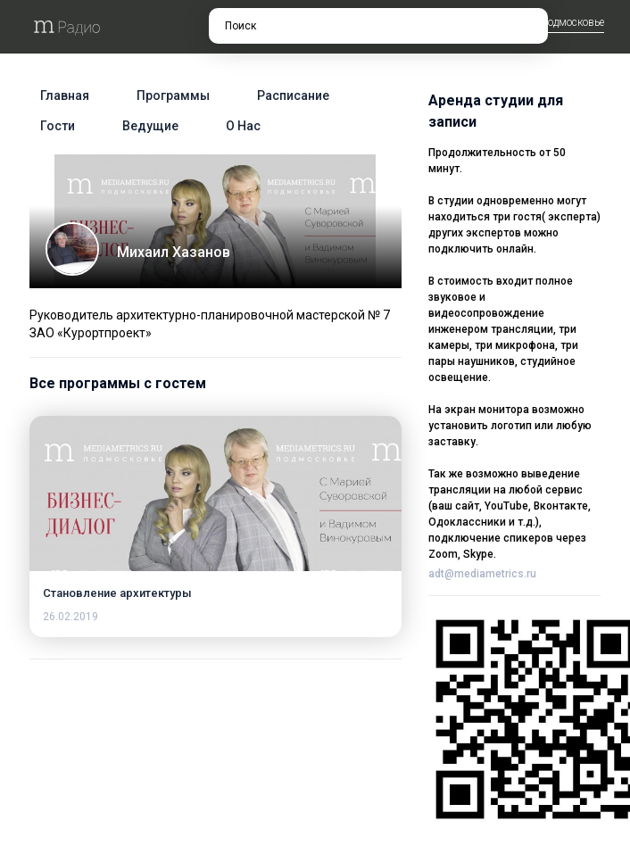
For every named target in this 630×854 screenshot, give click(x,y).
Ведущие (150, 126)
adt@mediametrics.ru (482, 574)
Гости (57, 126)
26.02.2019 (70, 616)
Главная (64, 95)
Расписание (293, 95)
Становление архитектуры (117, 593)
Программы (173, 95)
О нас (243, 126)
